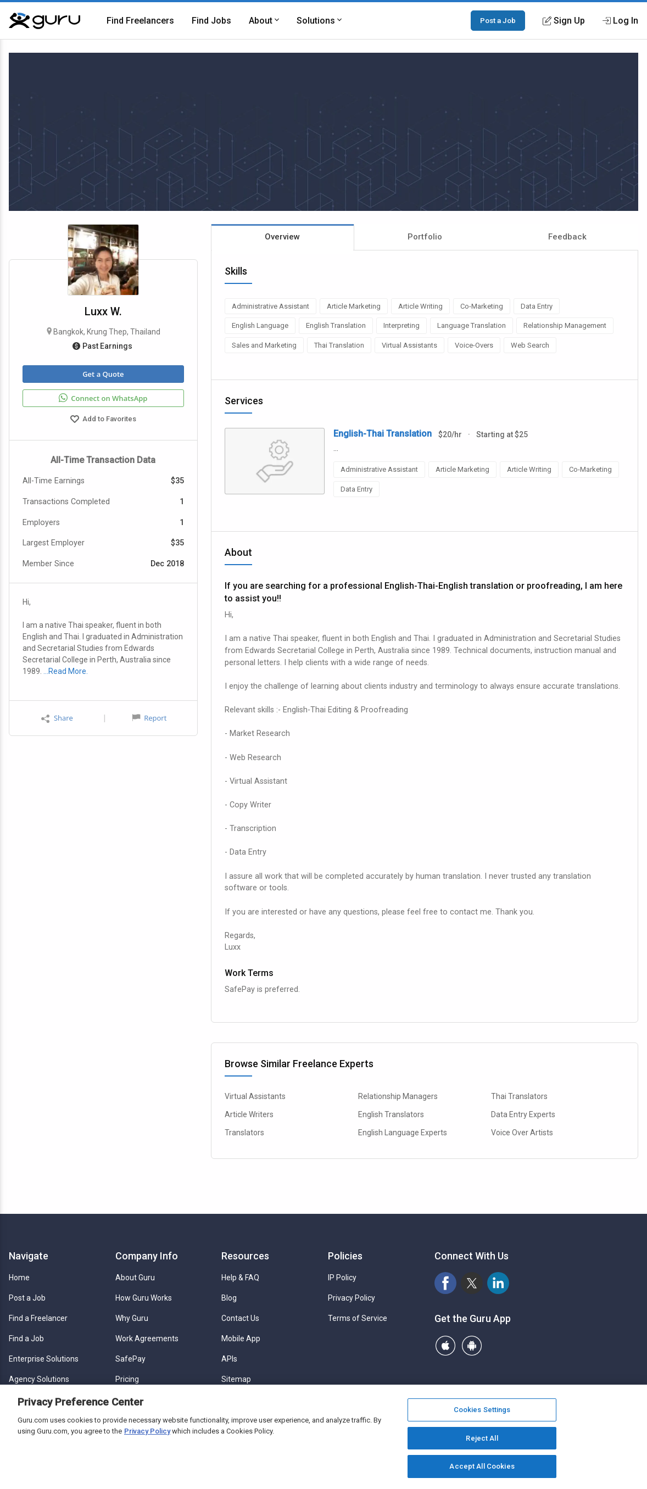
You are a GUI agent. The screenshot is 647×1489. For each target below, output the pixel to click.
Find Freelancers (140, 20)
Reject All (482, 1438)
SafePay (130, 1358)
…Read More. (65, 671)
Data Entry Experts (523, 1114)
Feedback (567, 237)
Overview (282, 237)
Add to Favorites (103, 420)
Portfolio (425, 237)
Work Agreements (147, 1338)
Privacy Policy (351, 1297)
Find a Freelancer (38, 1318)
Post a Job (498, 20)
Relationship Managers (398, 1096)
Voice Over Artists (522, 1132)
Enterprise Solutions (44, 1358)
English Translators (391, 1114)
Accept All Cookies (481, 1466)
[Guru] (44, 21)
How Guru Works (143, 1297)
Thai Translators (519, 1096)
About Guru (135, 1277)
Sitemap (236, 1379)
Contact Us (240, 1318)
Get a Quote (103, 374)
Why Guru (131, 1318)
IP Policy (342, 1277)
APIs (229, 1358)
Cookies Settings (482, 1410)
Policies (345, 1256)
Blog (229, 1297)
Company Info (146, 1256)
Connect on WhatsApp (103, 398)
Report (149, 718)
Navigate (28, 1256)
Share (57, 718)
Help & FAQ (240, 1277)
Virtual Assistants (255, 1096)
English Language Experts (402, 1132)
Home (19, 1277)
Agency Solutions (39, 1379)
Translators (244, 1132)
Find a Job (26, 1338)
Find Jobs (211, 20)
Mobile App (240, 1338)
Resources (245, 1256)
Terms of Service (357, 1318)
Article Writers (249, 1114)
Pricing (127, 1379)
